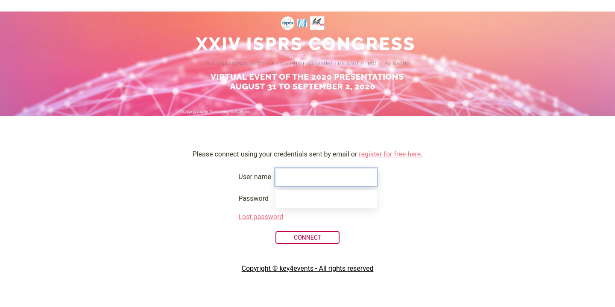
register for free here (390, 154)
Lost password (260, 217)
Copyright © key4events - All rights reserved (308, 268)
